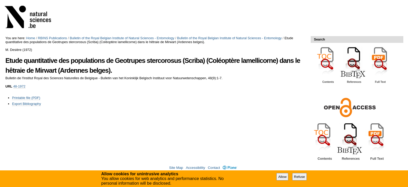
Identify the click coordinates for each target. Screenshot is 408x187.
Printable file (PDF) (26, 98)
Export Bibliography (26, 104)
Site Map (176, 168)
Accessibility (195, 168)
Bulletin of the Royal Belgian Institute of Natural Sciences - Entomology (122, 38)
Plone (229, 168)
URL (8, 86)
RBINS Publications (52, 38)
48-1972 (19, 86)
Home (30, 38)
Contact (214, 168)
